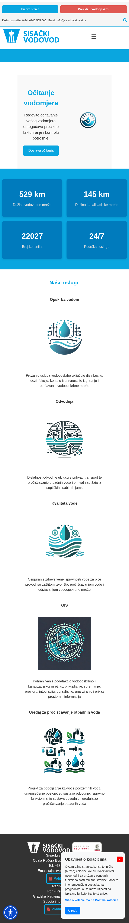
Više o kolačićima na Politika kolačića (91, 900)
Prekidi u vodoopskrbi (93, 9)
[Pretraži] (124, 20)
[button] (10, 912)
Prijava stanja (30, 9)
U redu (72, 910)
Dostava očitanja (41, 150)
